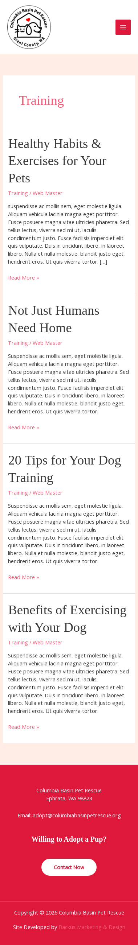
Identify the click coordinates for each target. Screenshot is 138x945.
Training (18, 193)
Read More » (23, 278)
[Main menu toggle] (123, 27)
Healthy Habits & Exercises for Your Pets (57, 160)
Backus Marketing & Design (91, 926)
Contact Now (69, 867)
